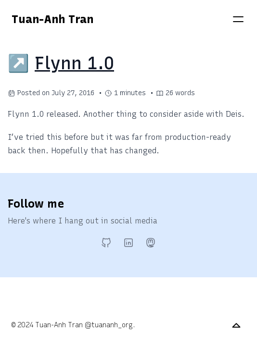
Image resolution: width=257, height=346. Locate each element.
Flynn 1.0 (74, 63)
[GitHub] (106, 243)
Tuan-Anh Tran (52, 19)
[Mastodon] (150, 243)
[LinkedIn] (128, 243)
